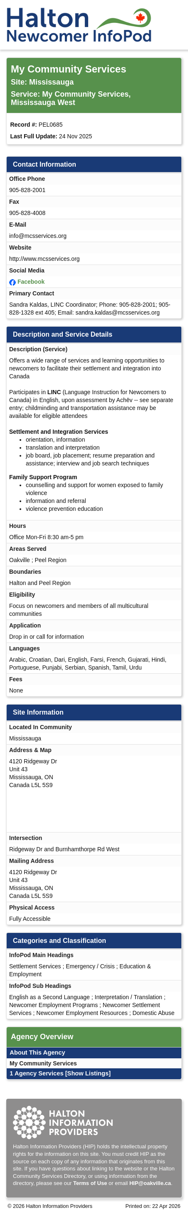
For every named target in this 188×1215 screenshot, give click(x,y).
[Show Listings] (88, 1073)
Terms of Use (90, 1183)
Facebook (31, 281)
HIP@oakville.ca (150, 1183)
